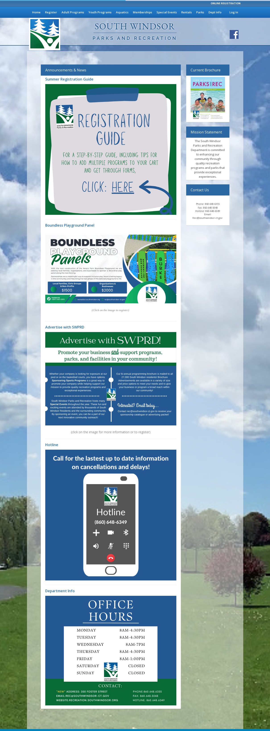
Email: (207, 214)
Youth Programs (100, 12)
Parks (200, 12)
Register (51, 12)
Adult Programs (73, 12)
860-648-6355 (212, 203)
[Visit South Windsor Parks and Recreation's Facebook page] (234, 34)
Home (36, 12)
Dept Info (214, 12)
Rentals (186, 12)
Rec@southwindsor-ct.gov (207, 218)
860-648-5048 (210, 207)
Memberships (142, 12)
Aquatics (122, 12)
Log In (233, 12)
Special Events (167, 12)
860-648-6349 (212, 211)
